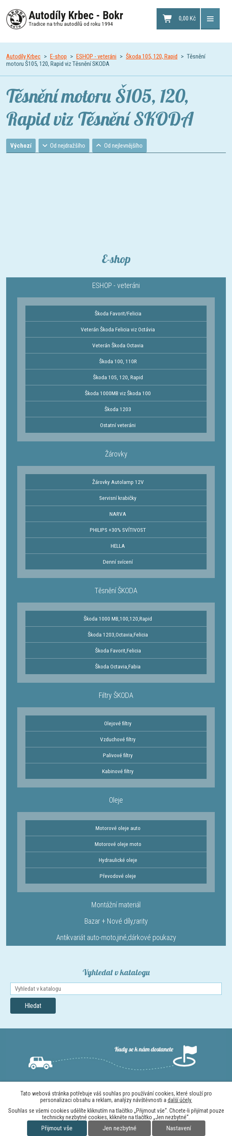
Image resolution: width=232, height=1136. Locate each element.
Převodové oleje (118, 876)
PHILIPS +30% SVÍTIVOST (118, 529)
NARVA (117, 514)
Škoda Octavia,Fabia (118, 666)
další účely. (180, 1100)
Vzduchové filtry (118, 739)
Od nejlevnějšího (123, 145)
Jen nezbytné (119, 1128)
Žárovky (116, 454)
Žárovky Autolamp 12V (118, 482)
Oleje (116, 800)
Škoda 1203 (118, 409)
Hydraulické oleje (118, 860)
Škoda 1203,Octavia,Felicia (118, 634)
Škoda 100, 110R (118, 361)
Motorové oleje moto (118, 844)
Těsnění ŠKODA (116, 590)
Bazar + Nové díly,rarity (116, 921)
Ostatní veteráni (118, 425)
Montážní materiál (116, 904)
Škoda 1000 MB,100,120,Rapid (118, 618)
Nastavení (178, 1128)
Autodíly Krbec (23, 56)
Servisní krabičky (117, 498)
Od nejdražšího (68, 145)
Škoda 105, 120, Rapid (151, 56)
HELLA (118, 545)
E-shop (58, 56)
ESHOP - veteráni (96, 56)
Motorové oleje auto (118, 828)
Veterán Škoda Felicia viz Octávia (118, 329)
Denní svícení (118, 561)
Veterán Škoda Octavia (117, 345)
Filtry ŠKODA (116, 695)
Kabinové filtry (118, 771)
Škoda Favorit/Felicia (118, 313)
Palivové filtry (118, 755)
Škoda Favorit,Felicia (118, 650)
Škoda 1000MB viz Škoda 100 (118, 393)
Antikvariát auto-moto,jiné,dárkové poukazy (116, 937)
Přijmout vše (57, 1128)
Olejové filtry (118, 723)
